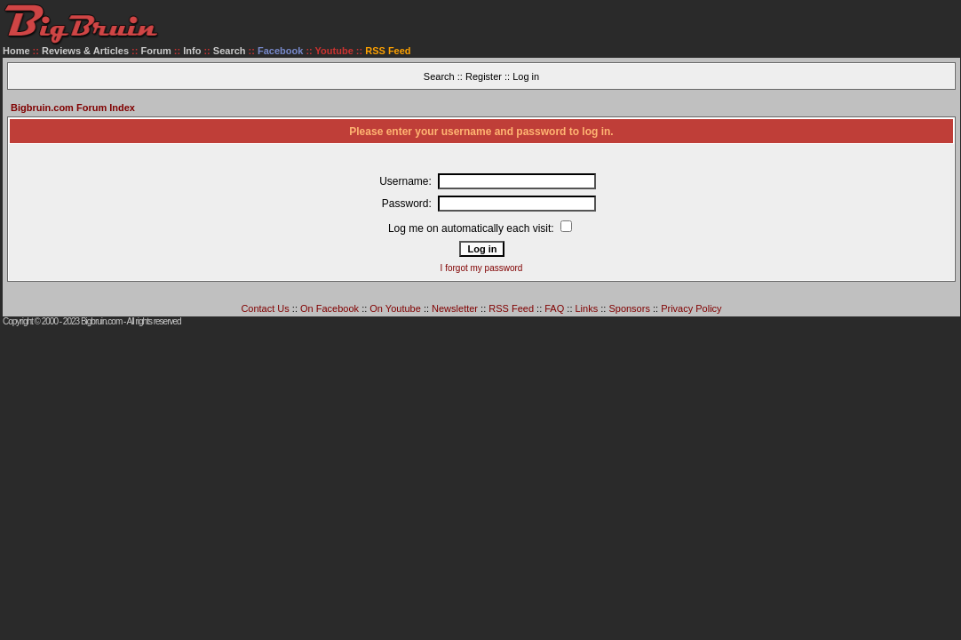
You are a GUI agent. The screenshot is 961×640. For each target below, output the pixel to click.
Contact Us (265, 308)
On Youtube (395, 308)
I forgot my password (482, 268)
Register (483, 76)
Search (229, 50)
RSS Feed (511, 308)
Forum (156, 50)
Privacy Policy (691, 308)
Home (16, 50)
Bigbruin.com (101, 321)
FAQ (554, 308)
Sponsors (628, 308)
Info (192, 50)
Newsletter (455, 308)
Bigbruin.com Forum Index (73, 107)
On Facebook (329, 308)
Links (587, 308)
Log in (525, 76)
